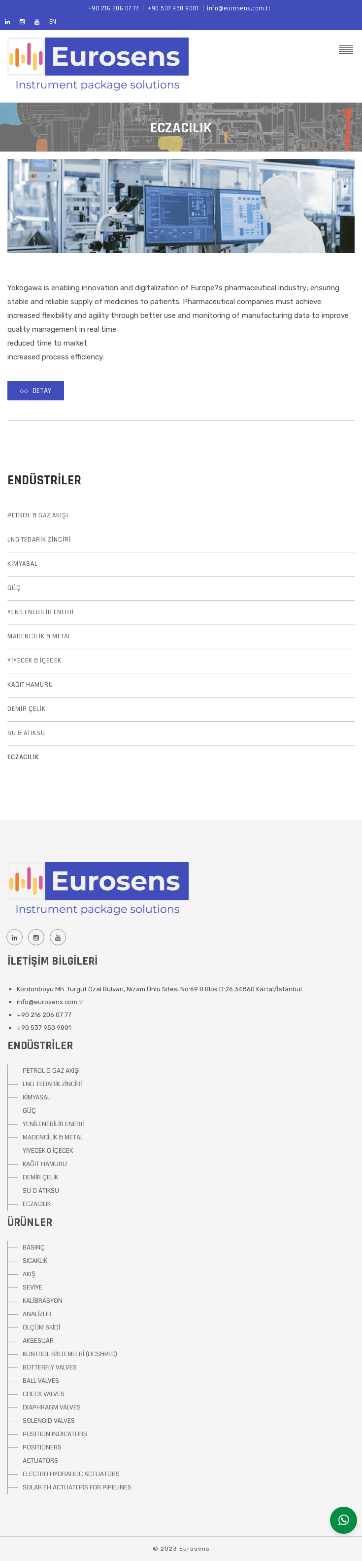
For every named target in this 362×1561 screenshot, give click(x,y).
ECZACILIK (23, 757)
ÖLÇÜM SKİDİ (41, 1327)
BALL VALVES (41, 1380)
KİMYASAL (22, 564)
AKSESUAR (38, 1340)
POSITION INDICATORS (55, 1434)
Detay (35, 390)
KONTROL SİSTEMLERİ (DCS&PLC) (70, 1354)
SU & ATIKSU (26, 733)
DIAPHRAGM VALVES (52, 1407)
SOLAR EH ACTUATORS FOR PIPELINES (77, 1487)
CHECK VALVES (44, 1394)
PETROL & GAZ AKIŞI (37, 515)
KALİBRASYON (43, 1300)
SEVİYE (32, 1287)
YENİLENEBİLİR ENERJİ (40, 612)
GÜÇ (14, 588)
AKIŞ (29, 1274)
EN (52, 22)
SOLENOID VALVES (49, 1420)
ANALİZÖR (37, 1314)
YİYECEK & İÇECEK (34, 661)
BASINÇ (34, 1247)
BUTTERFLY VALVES (50, 1367)
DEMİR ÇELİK (26, 709)
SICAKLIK (35, 1260)
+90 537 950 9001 (173, 8)
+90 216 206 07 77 (113, 8)
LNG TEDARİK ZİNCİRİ (39, 540)
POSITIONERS (42, 1447)
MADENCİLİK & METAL (39, 636)
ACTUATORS (40, 1460)
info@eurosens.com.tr (238, 8)
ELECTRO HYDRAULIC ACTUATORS (71, 1474)
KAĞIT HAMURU (30, 685)
